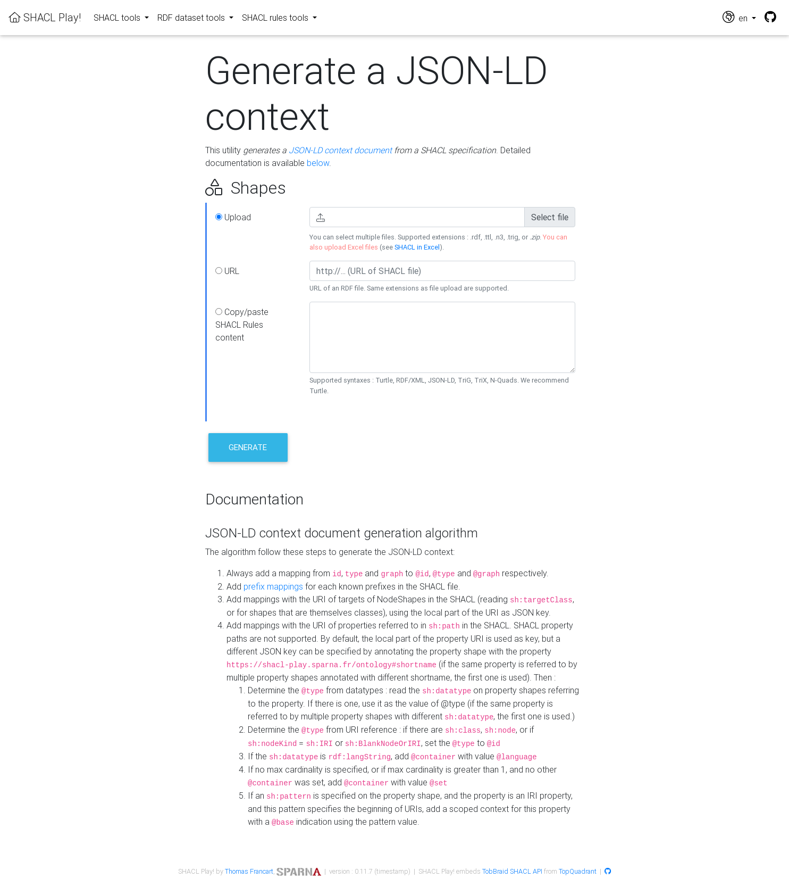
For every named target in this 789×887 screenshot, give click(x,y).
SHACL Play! (45, 17)
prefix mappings (273, 586)
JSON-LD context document (340, 150)
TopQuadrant (578, 871)
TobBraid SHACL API (512, 871)
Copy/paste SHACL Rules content (241, 324)
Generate (248, 447)
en (736, 17)
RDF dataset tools (192, 17)
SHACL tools (118, 17)
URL (227, 271)
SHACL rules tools (276, 17)
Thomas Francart (249, 871)
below (318, 162)
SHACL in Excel (417, 247)
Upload (233, 217)
